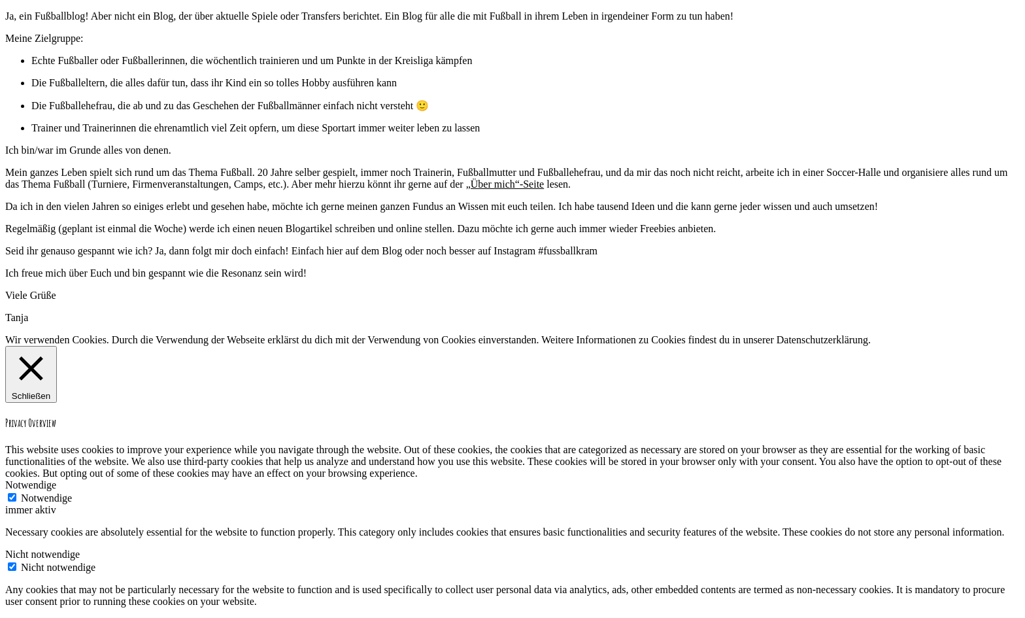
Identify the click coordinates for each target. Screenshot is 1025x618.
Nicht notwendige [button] (42, 554)
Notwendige (46, 498)
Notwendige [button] (30, 484)
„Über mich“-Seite (505, 184)
